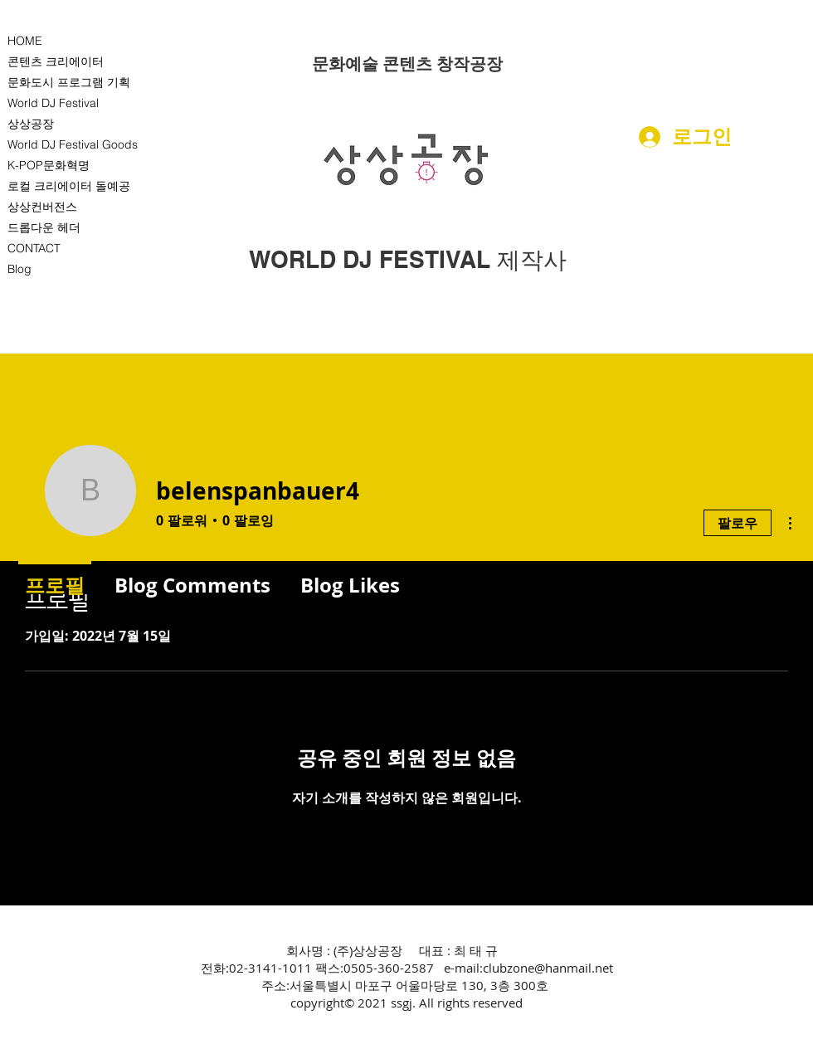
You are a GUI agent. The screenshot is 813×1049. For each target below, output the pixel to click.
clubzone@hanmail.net (548, 967)
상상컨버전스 (42, 206)
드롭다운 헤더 (43, 227)
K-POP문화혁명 (48, 165)
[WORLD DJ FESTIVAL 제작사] (407, 260)
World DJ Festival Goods (72, 144)
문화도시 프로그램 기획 (68, 82)
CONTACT (34, 248)
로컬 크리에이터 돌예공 (68, 185)
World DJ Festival (53, 102)
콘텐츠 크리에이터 (55, 61)
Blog (19, 268)
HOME (24, 40)
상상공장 (30, 123)
